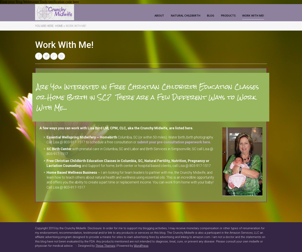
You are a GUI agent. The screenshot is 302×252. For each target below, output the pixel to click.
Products (228, 15)
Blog (210, 15)
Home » (60, 25)
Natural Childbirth (185, 15)
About (159, 15)
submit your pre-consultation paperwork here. (174, 142)
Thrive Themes (105, 246)
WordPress (141, 246)
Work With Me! (253, 15)
